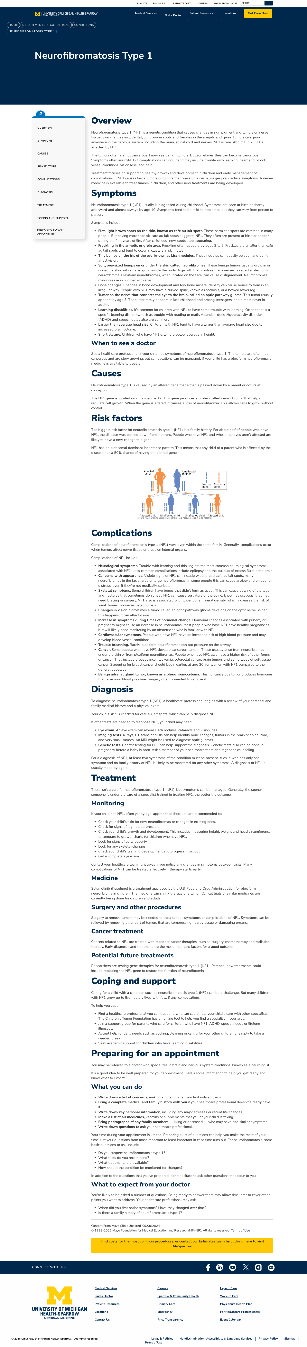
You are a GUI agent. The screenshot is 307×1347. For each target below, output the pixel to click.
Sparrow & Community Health (178, 1296)
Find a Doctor (173, 15)
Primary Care (166, 1304)
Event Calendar (230, 1320)
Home (13, 25)
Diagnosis (45, 192)
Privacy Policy (268, 1339)
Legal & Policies (162, 1339)
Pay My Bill (160, 3)
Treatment (45, 205)
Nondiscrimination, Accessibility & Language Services (216, 1339)
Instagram (258, 1267)
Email (271, 1267)
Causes (42, 153)
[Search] (252, 3)
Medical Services (146, 13)
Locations (230, 13)
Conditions (84, 25)
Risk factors (47, 166)
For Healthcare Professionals (240, 1312)
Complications (48, 179)
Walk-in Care (229, 1296)
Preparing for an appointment (50, 232)
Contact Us (102, 1320)
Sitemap (289, 1339)
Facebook (208, 1267)
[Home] (66, 15)
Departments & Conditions (46, 25)
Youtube (232, 1267)
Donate (142, 3)
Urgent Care (228, 1288)
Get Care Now (258, 13)
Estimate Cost (182, 3)
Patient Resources (201, 13)
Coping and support (52, 218)
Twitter (245, 1267)
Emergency (164, 1312)
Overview (44, 128)
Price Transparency (170, 1320)
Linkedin (219, 1267)
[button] (269, 3)
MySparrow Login (225, 3)
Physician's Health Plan (236, 1304)
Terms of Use (240, 1230)
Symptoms (45, 141)
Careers (202, 3)
